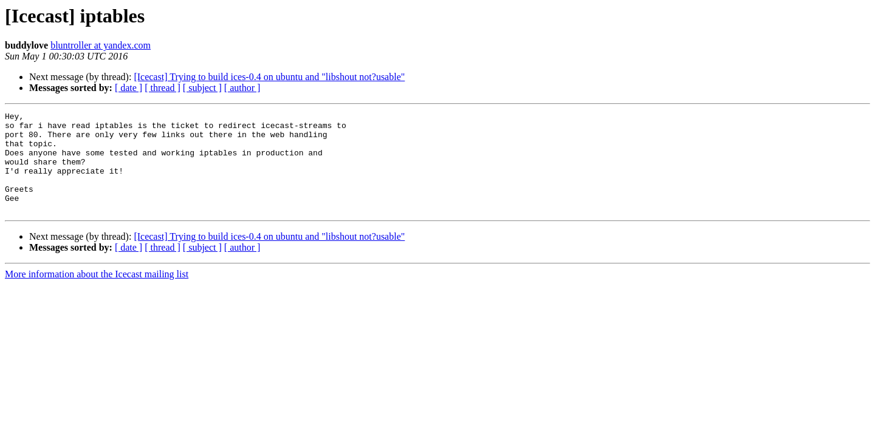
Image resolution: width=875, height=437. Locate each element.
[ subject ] (202, 88)
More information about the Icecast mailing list (96, 294)
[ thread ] (162, 88)
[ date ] (128, 88)
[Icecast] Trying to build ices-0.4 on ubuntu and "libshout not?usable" (269, 77)
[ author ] (242, 88)
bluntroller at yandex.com (100, 45)
